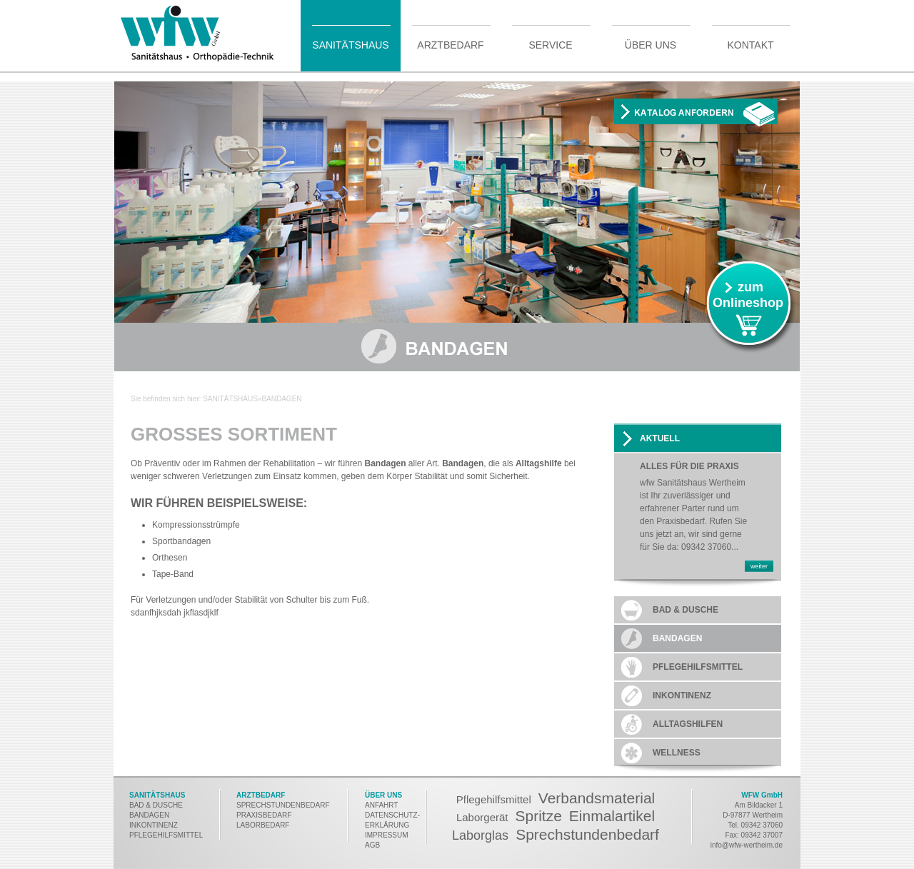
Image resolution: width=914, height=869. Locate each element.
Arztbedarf (450, 44)
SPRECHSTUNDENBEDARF (283, 805)
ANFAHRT (381, 805)
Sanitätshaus (350, 44)
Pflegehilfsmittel (493, 799)
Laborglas (480, 835)
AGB (372, 845)
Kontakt (750, 44)
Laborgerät (482, 817)
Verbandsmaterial (596, 798)
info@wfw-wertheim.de (746, 845)
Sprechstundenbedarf (587, 834)
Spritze (538, 816)
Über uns (650, 44)
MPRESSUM (387, 835)
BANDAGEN (149, 815)
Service (550, 44)
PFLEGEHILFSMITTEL (166, 835)
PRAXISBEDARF (263, 815)
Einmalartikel (612, 816)
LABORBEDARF (263, 825)
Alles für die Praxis (689, 466)
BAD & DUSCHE (156, 805)
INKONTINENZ (153, 825)
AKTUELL (660, 438)
